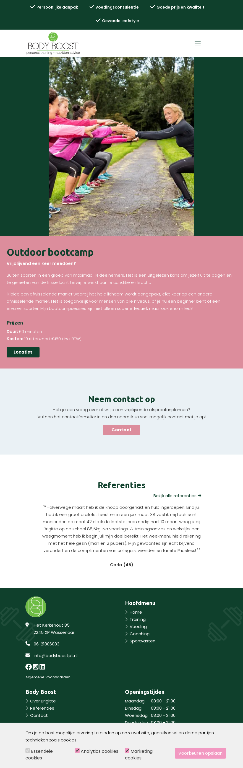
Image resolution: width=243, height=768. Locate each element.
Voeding (138, 626)
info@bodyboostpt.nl (55, 655)
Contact (121, 430)
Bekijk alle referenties (177, 496)
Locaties (23, 352)
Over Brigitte (43, 701)
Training (138, 619)
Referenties (42, 708)
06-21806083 (46, 644)
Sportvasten (142, 641)
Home (136, 612)
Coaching (140, 634)
